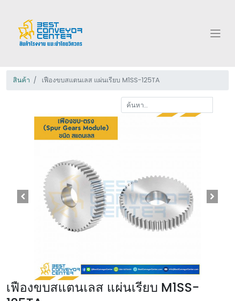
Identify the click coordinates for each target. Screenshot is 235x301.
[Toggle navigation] (215, 33)
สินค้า (21, 80)
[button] (23, 196)
